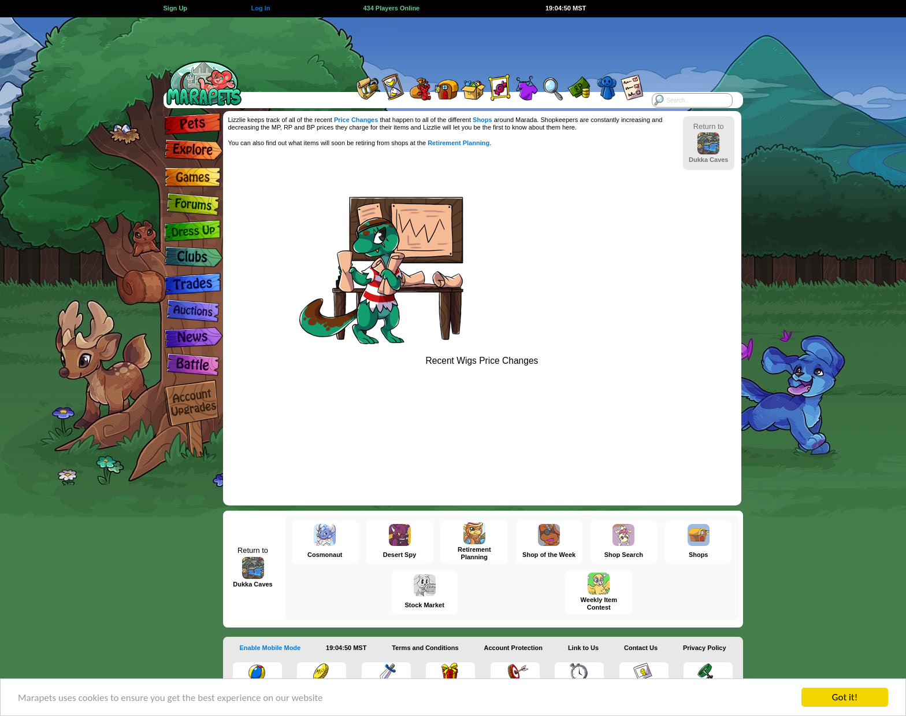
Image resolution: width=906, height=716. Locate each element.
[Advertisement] (442, 43)
